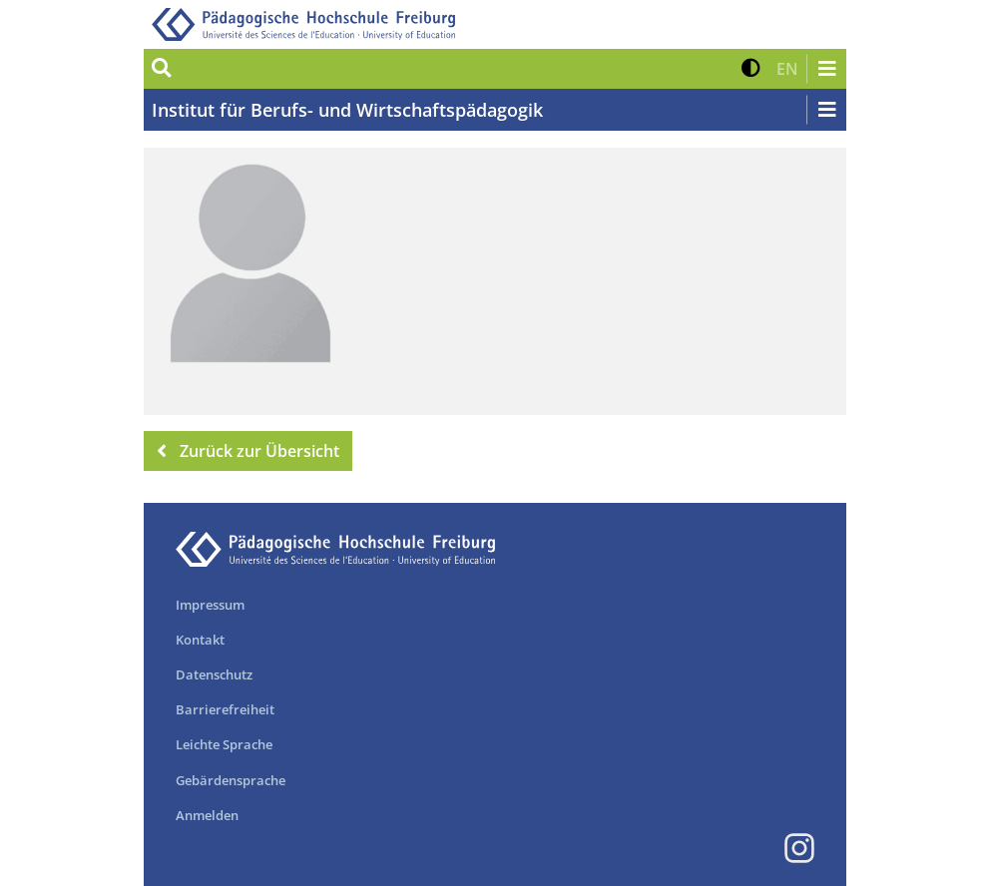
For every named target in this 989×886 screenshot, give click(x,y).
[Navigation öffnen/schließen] (826, 69)
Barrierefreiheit (225, 709)
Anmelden (207, 815)
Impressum (210, 605)
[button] (751, 69)
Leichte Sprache (224, 744)
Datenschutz (214, 674)
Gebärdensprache (230, 780)
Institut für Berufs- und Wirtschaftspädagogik (347, 110)
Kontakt (200, 640)
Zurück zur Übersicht (248, 451)
